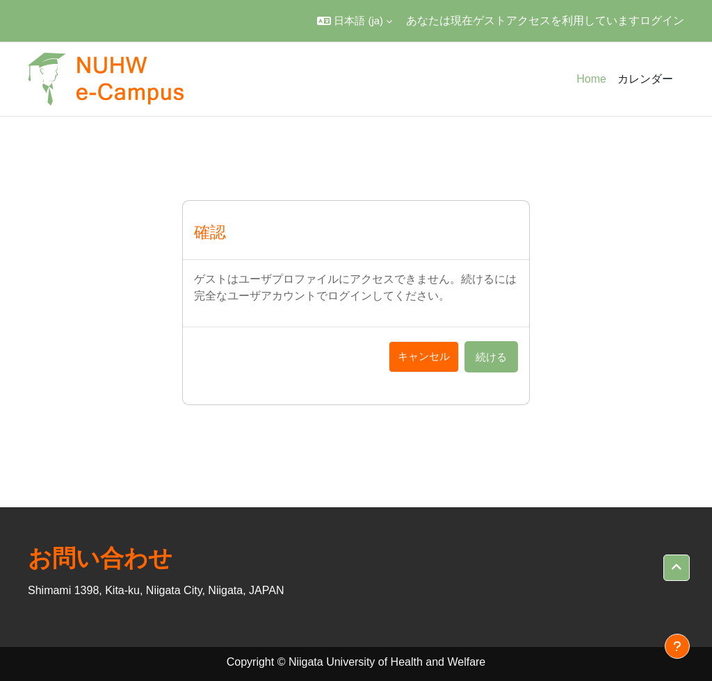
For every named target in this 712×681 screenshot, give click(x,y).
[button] (354, 21)
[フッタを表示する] (677, 646)
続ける (491, 357)
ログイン (662, 20)
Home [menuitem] (591, 79)
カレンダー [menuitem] (645, 79)
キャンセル (424, 356)
